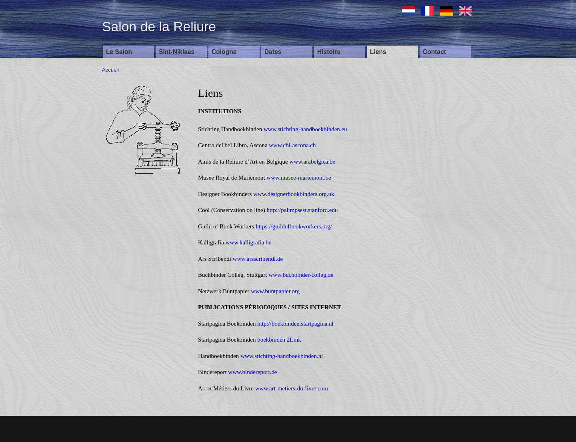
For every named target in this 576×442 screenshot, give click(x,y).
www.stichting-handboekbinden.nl (281, 356)
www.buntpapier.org (275, 291)
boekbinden (271, 339)
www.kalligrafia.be (249, 242)
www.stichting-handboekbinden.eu (305, 129)
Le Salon (119, 51)
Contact (434, 51)
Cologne (224, 51)
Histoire (328, 51)
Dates (272, 51)
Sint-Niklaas (176, 51)
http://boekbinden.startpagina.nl (295, 323)
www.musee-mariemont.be (298, 177)
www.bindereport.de (252, 372)
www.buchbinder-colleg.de (300, 275)
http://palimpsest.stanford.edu (302, 210)
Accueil (110, 70)
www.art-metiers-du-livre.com (291, 388)
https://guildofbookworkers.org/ (294, 226)
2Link (294, 339)
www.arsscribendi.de (258, 259)
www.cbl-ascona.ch (292, 145)
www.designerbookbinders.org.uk (293, 194)
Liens (378, 51)
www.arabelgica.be (312, 161)
